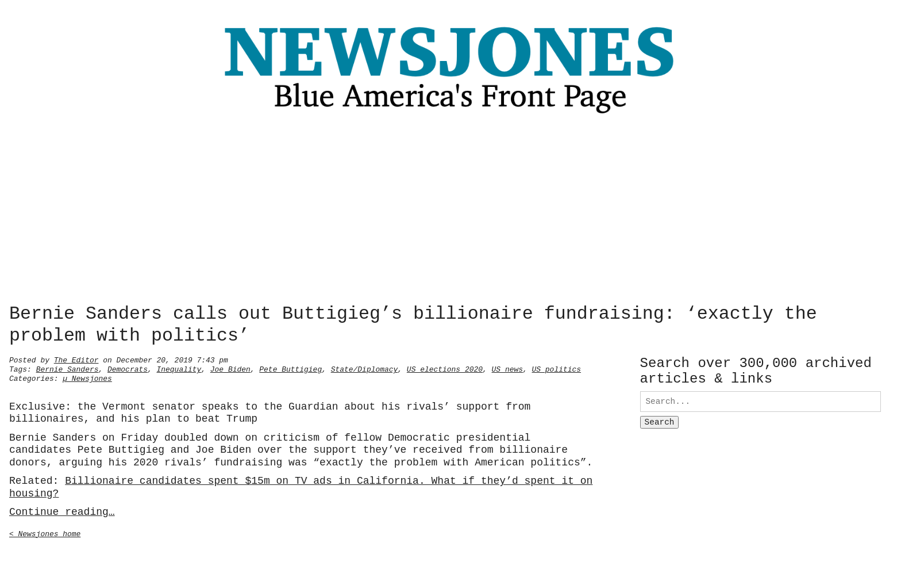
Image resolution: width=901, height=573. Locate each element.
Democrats (127, 368)
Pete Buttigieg (290, 368)
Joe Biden (230, 368)
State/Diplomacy (364, 368)
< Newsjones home (44, 533)
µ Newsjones (87, 377)
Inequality (179, 368)
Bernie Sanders (67, 368)
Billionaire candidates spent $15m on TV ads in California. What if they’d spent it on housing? (300, 486)
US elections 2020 (445, 368)
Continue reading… (62, 511)
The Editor (76, 359)
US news (506, 368)
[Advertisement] (450, 212)
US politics (556, 368)
